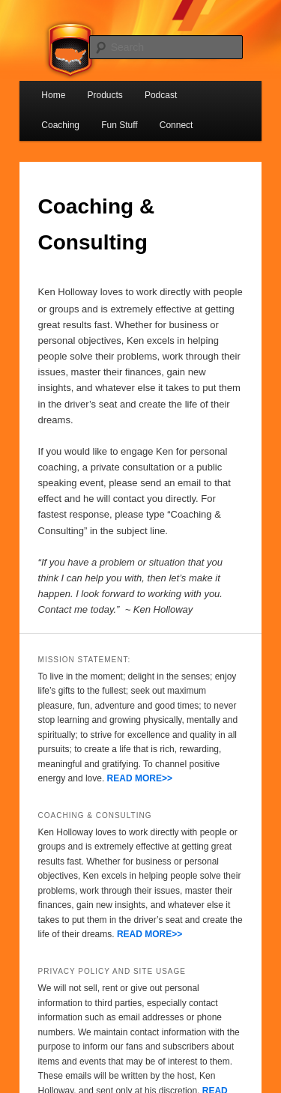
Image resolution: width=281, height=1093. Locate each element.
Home (53, 95)
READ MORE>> (139, 778)
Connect (176, 125)
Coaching (60, 125)
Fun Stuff (119, 125)
